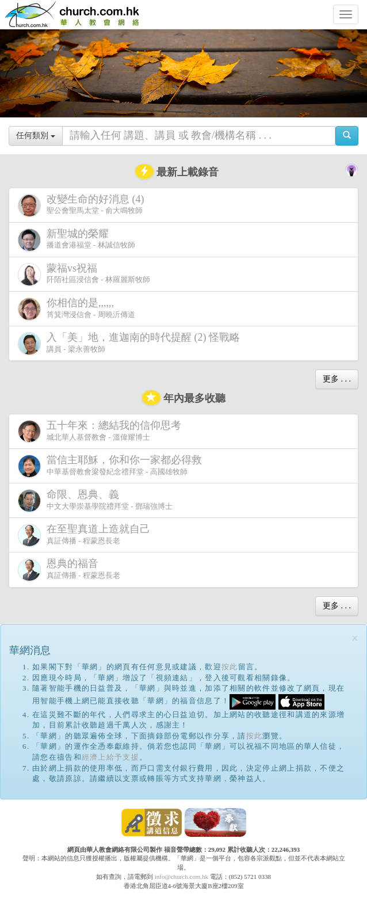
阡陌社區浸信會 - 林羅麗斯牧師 (84, 274)
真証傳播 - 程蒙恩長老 (86, 535)
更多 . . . (337, 379)
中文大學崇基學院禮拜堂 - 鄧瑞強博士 (95, 500)
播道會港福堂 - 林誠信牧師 (76, 240)
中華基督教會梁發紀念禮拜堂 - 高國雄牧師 (112, 466)
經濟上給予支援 (110, 757)
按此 (229, 666)
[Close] (354, 639)
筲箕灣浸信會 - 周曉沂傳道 (76, 309)
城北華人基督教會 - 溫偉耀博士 (102, 431)
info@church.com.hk (181, 876)
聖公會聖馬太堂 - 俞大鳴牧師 (83, 205)
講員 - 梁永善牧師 (131, 343)
